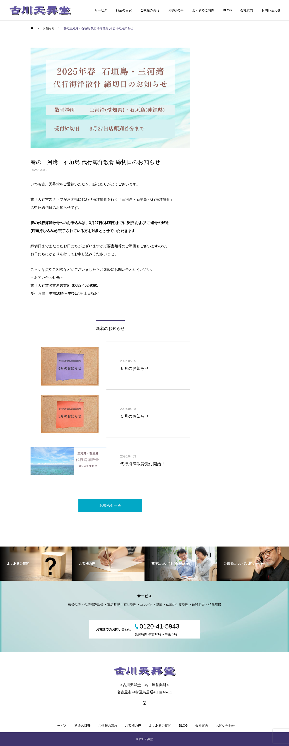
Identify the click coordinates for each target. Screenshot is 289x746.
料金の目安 (124, 10)
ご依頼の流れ (149, 10)
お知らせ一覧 (110, 505)
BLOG (227, 10)
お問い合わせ (271, 10)
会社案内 (246, 10)
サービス (101, 10)
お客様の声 (176, 10)
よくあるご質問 (203, 10)
